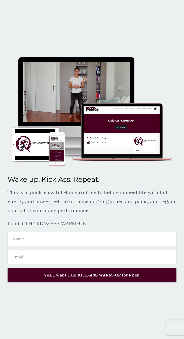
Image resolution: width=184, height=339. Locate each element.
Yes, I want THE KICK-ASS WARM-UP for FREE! (92, 274)
